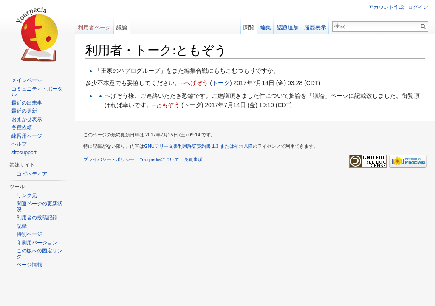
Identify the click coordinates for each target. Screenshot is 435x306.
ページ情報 (29, 265)
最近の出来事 (26, 103)
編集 (265, 27)
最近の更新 (24, 111)
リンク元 (27, 195)
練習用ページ (26, 136)
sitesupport (24, 153)
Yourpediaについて (159, 159)
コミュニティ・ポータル (36, 92)
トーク (221, 82)
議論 (121, 27)
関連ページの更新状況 (39, 206)
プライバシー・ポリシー (109, 159)
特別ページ (29, 234)
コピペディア (32, 174)
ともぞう (168, 105)
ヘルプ (19, 144)
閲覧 (248, 27)
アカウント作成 (386, 7)
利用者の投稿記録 (37, 218)
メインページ (26, 80)
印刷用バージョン (37, 243)
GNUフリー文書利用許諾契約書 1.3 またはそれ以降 (198, 146)
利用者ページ (94, 27)
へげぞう (196, 82)
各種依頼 (21, 127)
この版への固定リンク (39, 254)
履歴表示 (315, 27)
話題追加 (288, 27)
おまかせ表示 (26, 119)
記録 (22, 226)
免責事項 (193, 159)
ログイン (418, 7)
